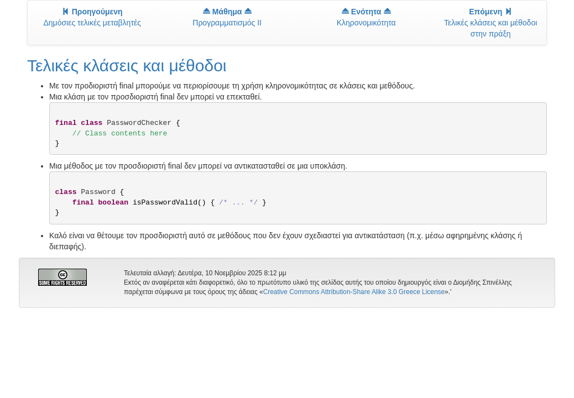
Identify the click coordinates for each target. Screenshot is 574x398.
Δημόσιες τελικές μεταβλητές (91, 17)
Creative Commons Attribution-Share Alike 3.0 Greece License (354, 292)
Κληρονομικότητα (366, 17)
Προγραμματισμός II (227, 17)
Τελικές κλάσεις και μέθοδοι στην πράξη (490, 22)
